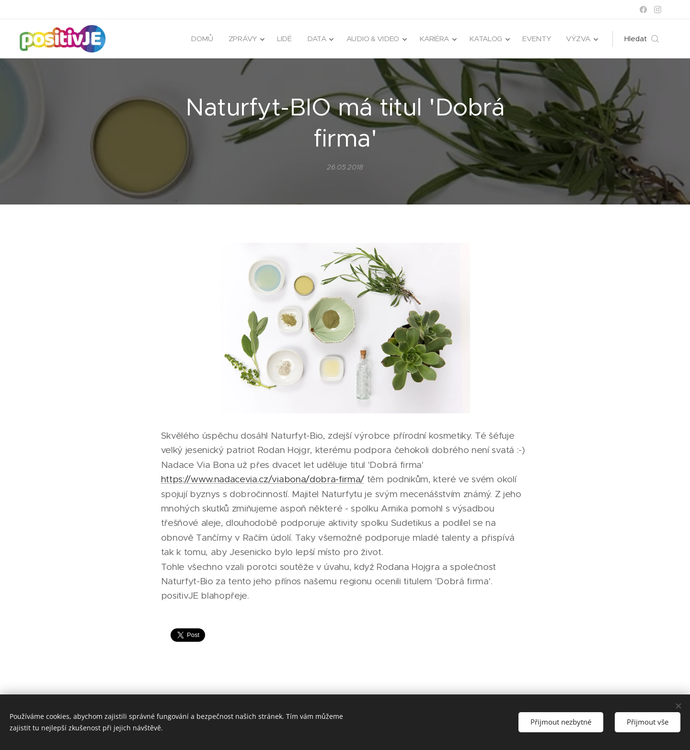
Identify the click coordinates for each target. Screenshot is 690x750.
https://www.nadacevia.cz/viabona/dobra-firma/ (263, 479)
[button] (641, 39)
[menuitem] (197, 39)
